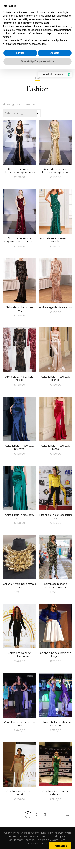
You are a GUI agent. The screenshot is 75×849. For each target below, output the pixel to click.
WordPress (58, 839)
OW (25, 836)
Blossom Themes (23, 839)
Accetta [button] (54, 52)
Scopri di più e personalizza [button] (37, 61)
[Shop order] (21, 113)
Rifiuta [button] (20, 52)
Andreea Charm (30, 832)
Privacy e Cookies (38, 843)
